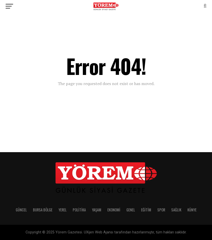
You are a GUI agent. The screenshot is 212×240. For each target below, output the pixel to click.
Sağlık (176, 209)
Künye (192, 209)
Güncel (21, 209)
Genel (130, 209)
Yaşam (96, 209)
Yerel (63, 209)
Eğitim (146, 209)
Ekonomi (113, 209)
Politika (79, 209)
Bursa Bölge (42, 209)
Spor (161, 209)
